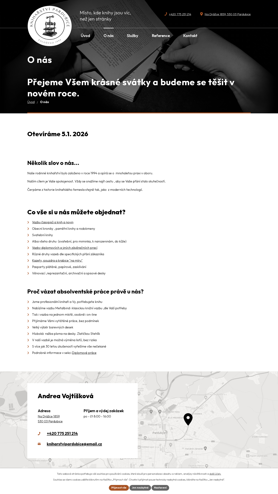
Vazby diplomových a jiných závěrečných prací (64, 248)
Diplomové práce (84, 353)
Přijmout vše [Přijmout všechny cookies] (118, 487)
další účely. (215, 473)
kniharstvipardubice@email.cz (74, 443)
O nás (109, 35)
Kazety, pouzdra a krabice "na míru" (57, 260)
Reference (161, 35)
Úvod (31, 102)
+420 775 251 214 (62, 433)
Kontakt (190, 35)
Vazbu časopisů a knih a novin (52, 222)
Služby (132, 35)
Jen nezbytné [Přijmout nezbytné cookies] (140, 487)
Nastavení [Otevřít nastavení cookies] (160, 487)
